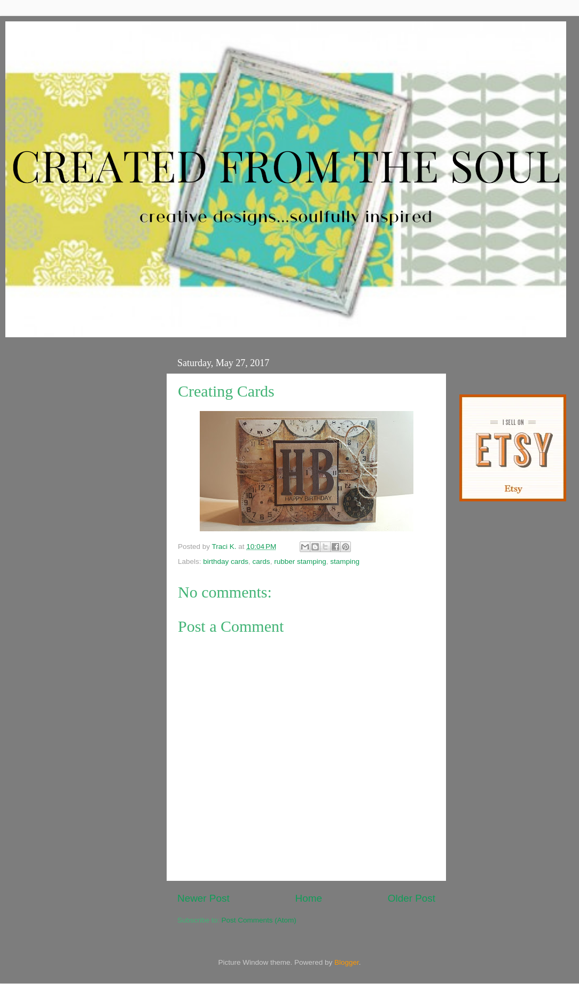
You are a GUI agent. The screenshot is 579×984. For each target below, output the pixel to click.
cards (261, 561)
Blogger (346, 962)
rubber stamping (300, 561)
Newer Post (203, 898)
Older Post (411, 898)
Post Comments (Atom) (259, 920)
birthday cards (225, 561)
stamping (344, 561)
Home (308, 898)
